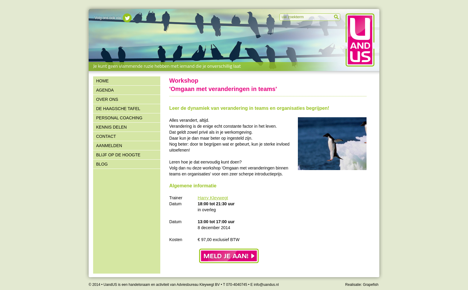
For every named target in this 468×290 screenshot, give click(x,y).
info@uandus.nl (266, 285)
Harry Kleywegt (213, 197)
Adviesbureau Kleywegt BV (198, 285)
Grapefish (370, 285)
